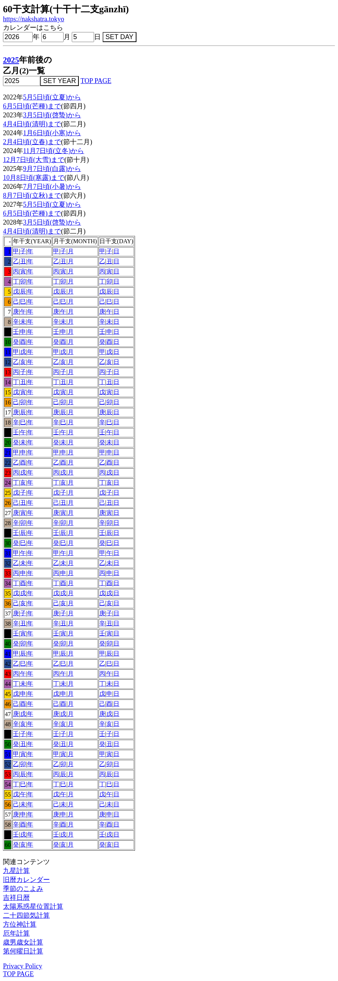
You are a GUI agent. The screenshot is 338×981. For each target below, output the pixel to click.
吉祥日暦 (16, 897)
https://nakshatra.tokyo (33, 19)
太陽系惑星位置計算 (33, 906)
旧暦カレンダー (26, 879)
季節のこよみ (23, 888)
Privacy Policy (22, 966)
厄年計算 (16, 933)
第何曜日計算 (23, 951)
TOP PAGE (96, 81)
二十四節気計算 (26, 915)
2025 (11, 59)
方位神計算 (19, 924)
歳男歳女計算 (23, 942)
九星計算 (16, 870)
